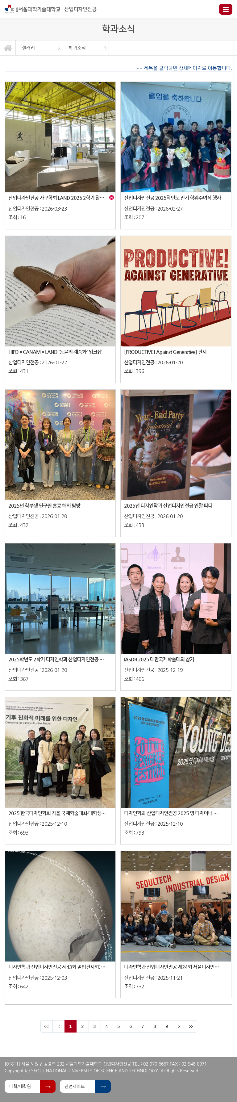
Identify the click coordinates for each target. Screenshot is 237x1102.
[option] (39, 47)
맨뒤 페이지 (191, 1026)
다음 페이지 (179, 1026)
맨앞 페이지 (46, 1026)
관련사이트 (74, 1086)
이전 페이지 (58, 1026)
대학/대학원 (20, 1086)
